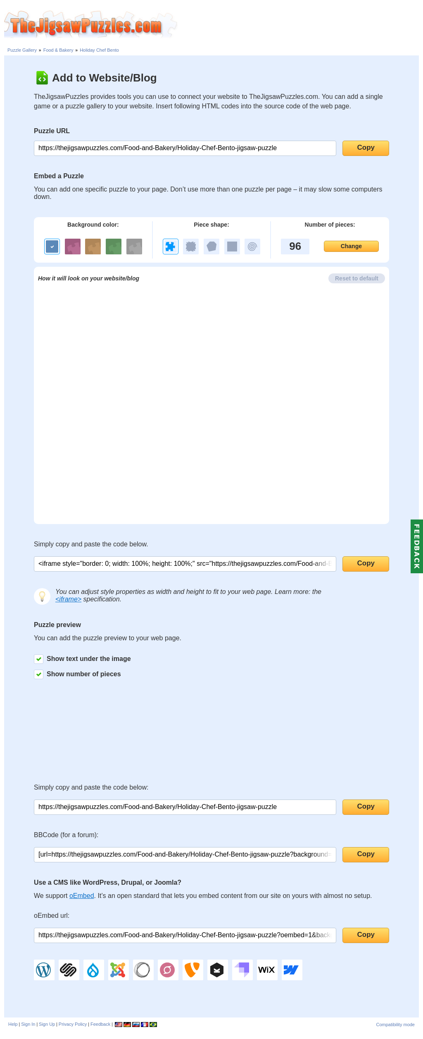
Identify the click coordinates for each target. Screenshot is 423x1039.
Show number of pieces (77, 674)
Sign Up (47, 1024)
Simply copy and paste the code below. (91, 544)
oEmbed (81, 895)
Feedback (100, 1024)
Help (13, 1024)
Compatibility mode (395, 1024)
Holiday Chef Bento (99, 50)
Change (351, 246)
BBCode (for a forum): (66, 834)
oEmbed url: (51, 915)
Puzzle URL (52, 130)
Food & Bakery (58, 50)
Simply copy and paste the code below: (91, 787)
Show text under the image (82, 659)
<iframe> (68, 599)
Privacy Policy (73, 1024)
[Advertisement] (300, 24)
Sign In (28, 1024)
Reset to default (356, 278)
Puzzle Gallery (22, 50)
